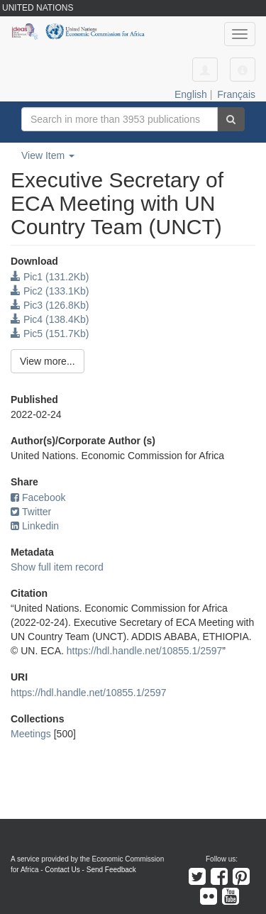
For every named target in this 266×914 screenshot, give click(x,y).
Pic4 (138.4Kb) (50, 319)
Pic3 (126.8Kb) (50, 305)
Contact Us (62, 870)
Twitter (31, 511)
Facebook (38, 497)
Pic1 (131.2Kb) (50, 276)
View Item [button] (47, 155)
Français (236, 94)
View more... (47, 361)
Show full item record (57, 567)
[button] (242, 69)
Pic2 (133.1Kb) (50, 291)
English (190, 94)
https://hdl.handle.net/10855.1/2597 (145, 650)
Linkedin (35, 526)
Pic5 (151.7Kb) (50, 333)
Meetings (31, 733)
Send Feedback (111, 870)
